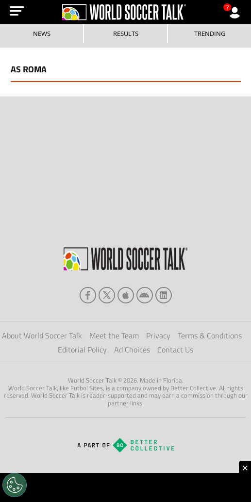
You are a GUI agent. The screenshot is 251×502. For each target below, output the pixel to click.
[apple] (125, 295)
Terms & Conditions (210, 335)
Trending (209, 33)
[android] (144, 295)
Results (125, 33)
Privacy (158, 335)
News (41, 33)
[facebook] (88, 295)
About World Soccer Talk (42, 335)
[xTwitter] (107, 295)
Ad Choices (132, 349)
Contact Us (175, 349)
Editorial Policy (82, 349)
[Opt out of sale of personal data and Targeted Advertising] (14, 485)
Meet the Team (114, 335)
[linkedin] (163, 295)
